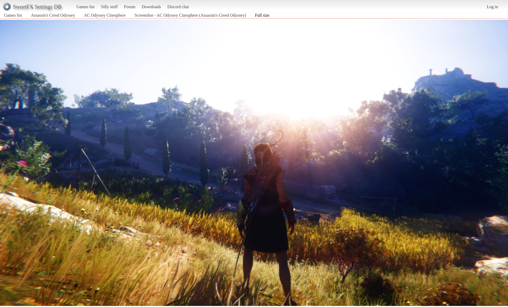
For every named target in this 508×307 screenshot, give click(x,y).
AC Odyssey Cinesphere (104, 15)
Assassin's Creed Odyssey (53, 15)
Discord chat (178, 7)
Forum (129, 7)
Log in (492, 7)
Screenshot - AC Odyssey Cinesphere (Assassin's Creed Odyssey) (190, 15)
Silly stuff (109, 7)
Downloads (151, 7)
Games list (86, 7)
